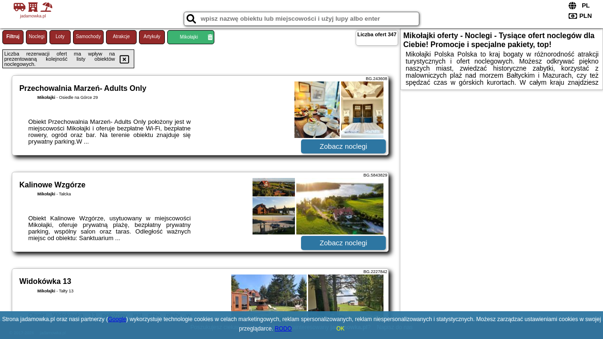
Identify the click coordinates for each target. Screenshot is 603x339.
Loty (60, 36)
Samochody (88, 36)
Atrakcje (121, 36)
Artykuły (152, 36)
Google (117, 319)
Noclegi (36, 36)
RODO (283, 328)
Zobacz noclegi (343, 146)
